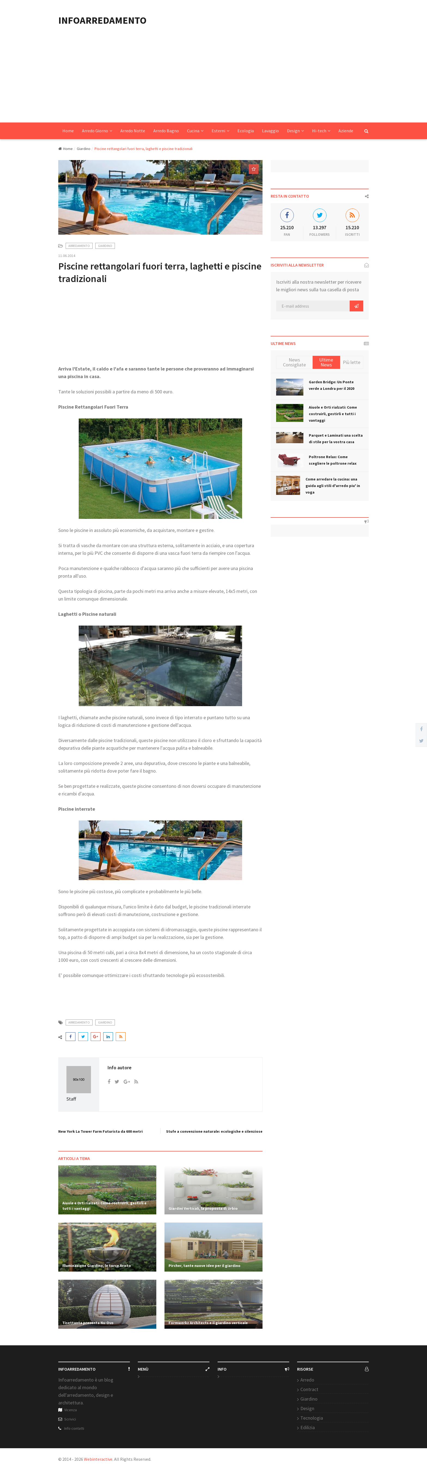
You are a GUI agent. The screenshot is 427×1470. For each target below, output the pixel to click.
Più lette (351, 362)
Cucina (195, 130)
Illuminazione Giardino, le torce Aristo (96, 1265)
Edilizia (307, 1427)
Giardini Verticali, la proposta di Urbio (203, 1208)
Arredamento (79, 246)
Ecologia (245, 130)
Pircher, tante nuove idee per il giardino (204, 1265)
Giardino (83, 148)
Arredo (307, 1380)
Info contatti (74, 1428)
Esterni (220, 130)
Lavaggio (270, 130)
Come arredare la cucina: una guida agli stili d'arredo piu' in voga (333, 486)
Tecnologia (311, 1418)
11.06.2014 (66, 255)
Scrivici (70, 1419)
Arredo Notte (132, 130)
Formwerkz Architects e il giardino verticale (208, 1322)
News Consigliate (294, 362)
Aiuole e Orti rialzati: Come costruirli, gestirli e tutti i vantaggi (333, 414)
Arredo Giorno (97, 130)
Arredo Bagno (166, 130)
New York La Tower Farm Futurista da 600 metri (100, 1131)
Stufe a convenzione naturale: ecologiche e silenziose (214, 1131)
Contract (309, 1389)
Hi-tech (321, 130)
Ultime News (326, 362)
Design (295, 130)
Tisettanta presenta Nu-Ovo (88, 1322)
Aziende (345, 130)
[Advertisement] (213, 82)
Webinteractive (98, 1459)
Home (68, 130)
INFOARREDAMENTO (102, 20)
